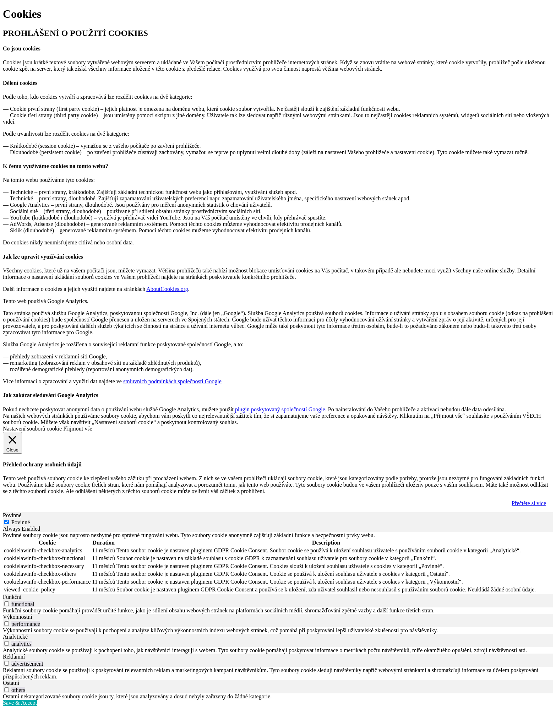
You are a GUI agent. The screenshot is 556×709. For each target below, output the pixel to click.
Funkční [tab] (12, 597)
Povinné (20, 522)
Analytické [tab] (15, 637)
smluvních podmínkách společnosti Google (172, 381)
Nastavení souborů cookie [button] (32, 429)
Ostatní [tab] (11, 683)
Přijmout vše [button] (77, 429)
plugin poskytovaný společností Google (280, 409)
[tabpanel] (278, 563)
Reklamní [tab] (14, 657)
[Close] (12, 443)
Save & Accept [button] (20, 703)
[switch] (6, 603)
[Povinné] (6, 522)
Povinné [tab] (12, 515)
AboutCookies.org (167, 289)
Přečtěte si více (529, 503)
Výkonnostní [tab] (17, 617)
